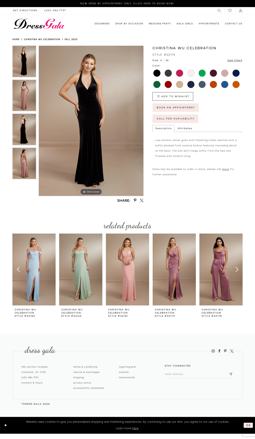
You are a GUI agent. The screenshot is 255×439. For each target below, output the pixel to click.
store (225, 169)
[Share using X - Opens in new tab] (142, 200)
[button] (219, 10)
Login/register (127, 367)
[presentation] (34, 269)
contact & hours (32, 383)
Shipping (78, 377)
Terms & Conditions (85, 367)
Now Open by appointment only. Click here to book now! (127, 3)
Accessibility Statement (88, 388)
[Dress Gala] (39, 23)
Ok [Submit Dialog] (248, 425)
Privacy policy (82, 383)
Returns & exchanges (86, 372)
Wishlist (124, 372)
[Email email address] (199, 374)
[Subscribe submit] (231, 374)
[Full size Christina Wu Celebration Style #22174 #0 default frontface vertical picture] (91, 121)
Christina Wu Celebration (42, 39)
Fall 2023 (71, 39)
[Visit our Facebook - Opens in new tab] (219, 351)
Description (163, 128)
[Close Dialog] (5, 425)
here (135, 428)
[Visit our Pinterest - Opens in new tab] (225, 351)
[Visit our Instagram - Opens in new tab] (213, 351)
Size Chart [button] (235, 60)
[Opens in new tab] (25, 10)
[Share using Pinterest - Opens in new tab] (135, 200)
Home (15, 39)
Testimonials (127, 377)
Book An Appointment (176, 107)
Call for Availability (176, 118)
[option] (24, 63)
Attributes (185, 128)
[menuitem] (219, 10)
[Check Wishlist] (230, 10)
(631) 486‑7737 (29, 377)
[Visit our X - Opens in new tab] (232, 351)
